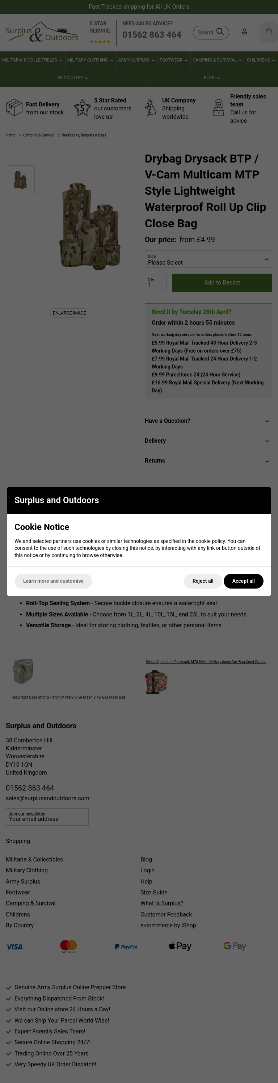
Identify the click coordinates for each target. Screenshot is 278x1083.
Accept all (243, 581)
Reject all (203, 581)
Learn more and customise (53, 581)
